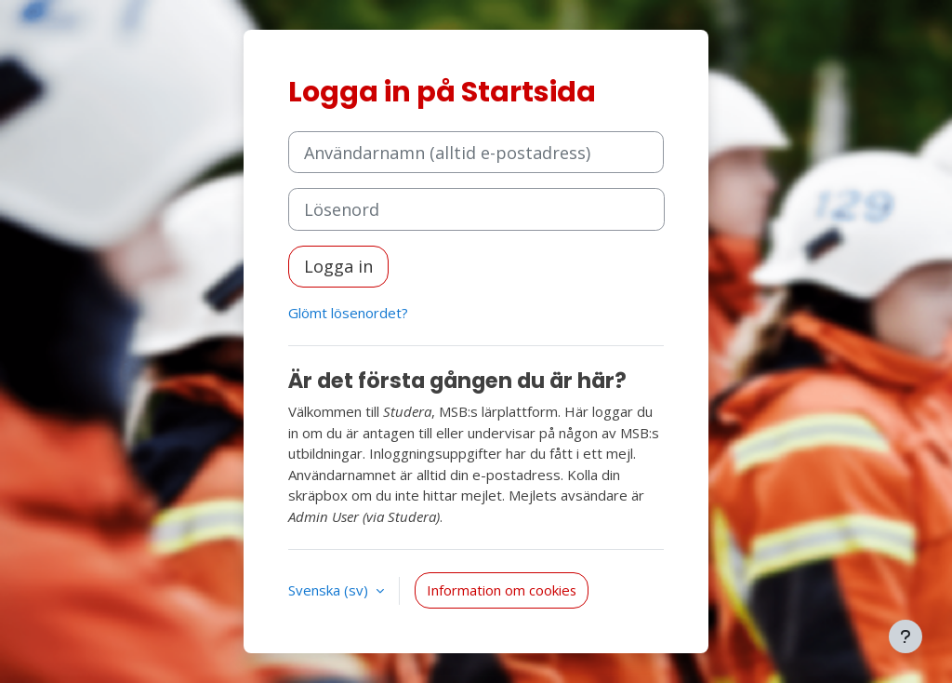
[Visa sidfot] (905, 636)
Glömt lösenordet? (348, 312)
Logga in (338, 266)
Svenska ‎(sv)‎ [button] (330, 590)
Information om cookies (501, 590)
